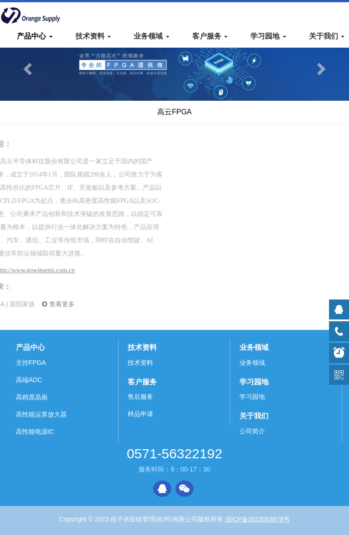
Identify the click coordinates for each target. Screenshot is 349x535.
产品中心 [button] (34, 36)
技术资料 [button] (93, 36)
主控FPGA (31, 362)
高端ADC (29, 379)
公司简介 (252, 431)
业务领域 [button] (151, 36)
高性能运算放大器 (41, 414)
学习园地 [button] (268, 36)
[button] (26, 66)
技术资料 (142, 347)
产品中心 (30, 347)
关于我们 (254, 416)
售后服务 (140, 396)
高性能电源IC (35, 431)
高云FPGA (174, 112)
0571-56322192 (174, 454)
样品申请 (140, 413)
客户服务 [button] (210, 36)
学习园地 (254, 382)
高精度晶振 (32, 397)
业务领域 (254, 347)
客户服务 (142, 382)
